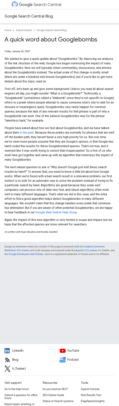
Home (8, 30)
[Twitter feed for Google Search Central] (32, 369)
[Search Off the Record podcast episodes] (87, 360)
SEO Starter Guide (53, 395)
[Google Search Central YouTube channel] (87, 351)
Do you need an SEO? (55, 389)
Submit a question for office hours (21, 397)
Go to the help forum (17, 389)
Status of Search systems (58, 401)
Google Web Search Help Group (56, 212)
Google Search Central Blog (29, 16)
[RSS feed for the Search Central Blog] (32, 360)
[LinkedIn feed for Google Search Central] (32, 351)
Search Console (90, 389)
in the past (27, 132)
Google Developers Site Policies (25, 254)
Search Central (40, 4)
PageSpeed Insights (93, 401)
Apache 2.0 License (86, 250)
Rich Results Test (91, 395)
